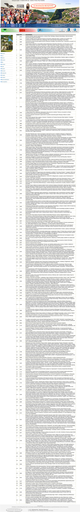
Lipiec (3, 66)
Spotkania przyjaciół (50, 506)
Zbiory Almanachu (63, 506)
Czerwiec (3, 64)
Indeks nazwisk (34, 506)
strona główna (68, 3)
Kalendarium (57, 506)
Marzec (3, 57)
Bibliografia (22, 506)
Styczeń (3, 53)
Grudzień (3, 77)
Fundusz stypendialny (42, 506)
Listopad (3, 75)
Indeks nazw (27, 506)
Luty (2, 55)
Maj (2, 62)
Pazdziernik (4, 73)
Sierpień (3, 68)
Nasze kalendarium (5, 79)
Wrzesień (3, 70)
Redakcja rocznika (15, 506)
